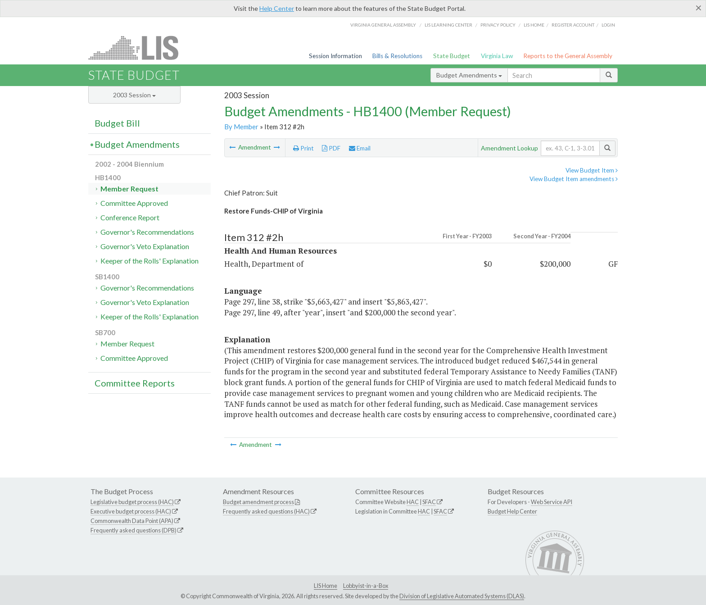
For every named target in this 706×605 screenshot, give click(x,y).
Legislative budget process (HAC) (132, 501)
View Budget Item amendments (574, 178)
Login (608, 24)
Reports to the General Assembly (567, 55)
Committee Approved (134, 203)
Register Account (573, 24)
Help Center (276, 8)
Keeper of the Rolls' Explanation (149, 260)
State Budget (451, 55)
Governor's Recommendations (147, 231)
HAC (413, 501)
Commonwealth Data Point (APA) (132, 520)
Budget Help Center (512, 511)
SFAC (429, 501)
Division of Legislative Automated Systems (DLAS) (461, 596)
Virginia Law (497, 55)
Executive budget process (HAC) (131, 511)
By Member (241, 127)
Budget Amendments (469, 75)
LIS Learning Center (448, 24)
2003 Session (134, 95)
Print (303, 148)
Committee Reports (135, 383)
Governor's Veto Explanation (144, 246)
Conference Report (129, 217)
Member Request (129, 188)
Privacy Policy (498, 24)
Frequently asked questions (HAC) (266, 511)
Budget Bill (117, 123)
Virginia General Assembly (383, 24)
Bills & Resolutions (397, 55)
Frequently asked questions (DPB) (133, 530)
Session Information (335, 55)
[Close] (698, 8)
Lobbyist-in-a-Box (365, 585)
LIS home (534, 24)
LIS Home (325, 585)
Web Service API (551, 501)
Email (360, 148)
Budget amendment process (258, 501)
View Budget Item (592, 170)
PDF (331, 148)
